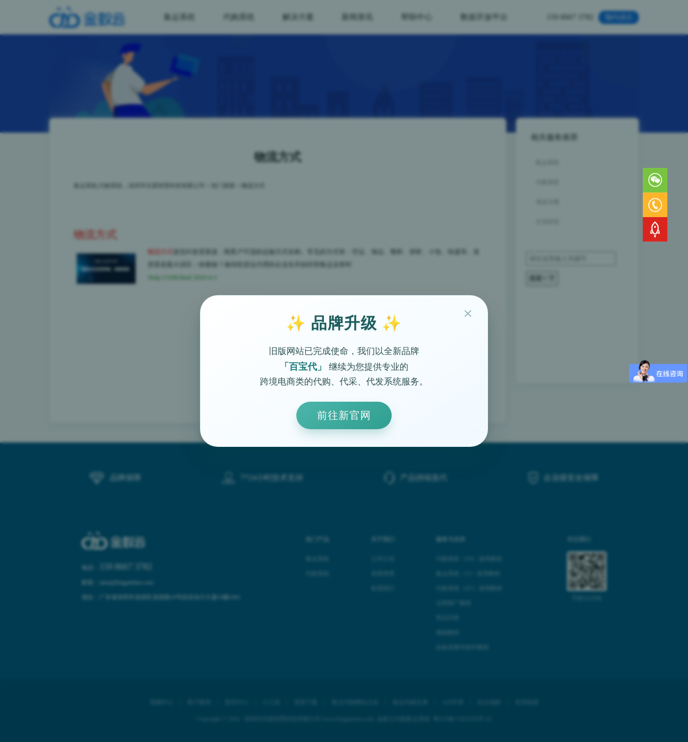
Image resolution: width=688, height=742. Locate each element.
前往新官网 (344, 415)
